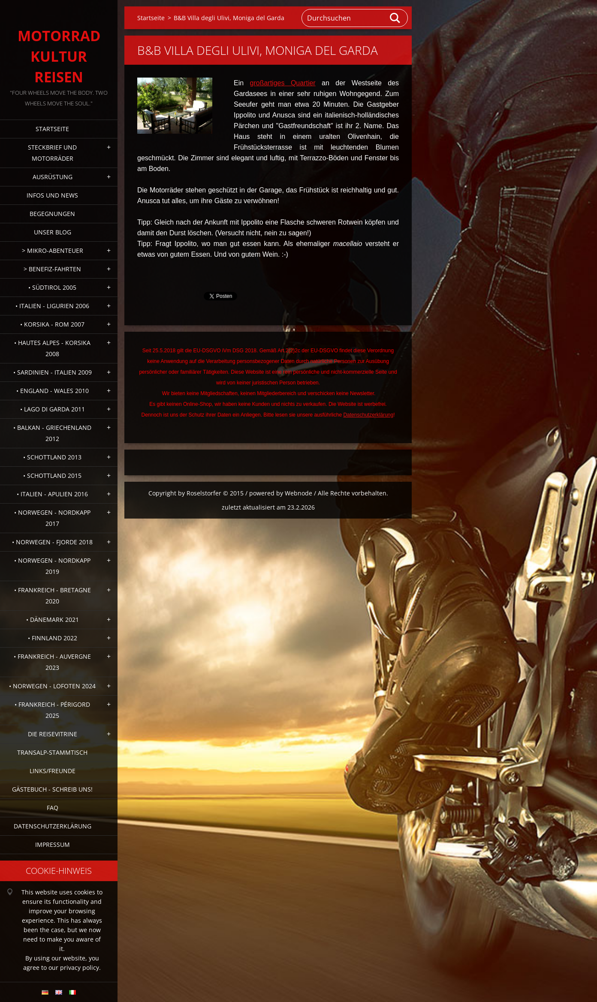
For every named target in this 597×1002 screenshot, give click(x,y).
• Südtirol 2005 (52, 287)
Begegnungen (52, 214)
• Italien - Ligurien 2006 (52, 306)
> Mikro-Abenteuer (52, 250)
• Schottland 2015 (52, 475)
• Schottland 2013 (52, 457)
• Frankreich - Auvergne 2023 (52, 662)
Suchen (395, 18)
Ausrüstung (52, 177)
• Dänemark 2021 (52, 619)
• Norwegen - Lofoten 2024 (52, 686)
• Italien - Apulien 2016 (52, 494)
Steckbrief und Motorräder (52, 152)
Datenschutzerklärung (52, 826)
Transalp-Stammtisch (52, 752)
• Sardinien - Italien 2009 (52, 372)
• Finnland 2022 (52, 638)
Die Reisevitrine (52, 734)
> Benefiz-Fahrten (52, 269)
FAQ (52, 808)
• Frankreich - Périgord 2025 (52, 710)
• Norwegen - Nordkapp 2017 (52, 518)
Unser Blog (52, 232)
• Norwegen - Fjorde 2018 (52, 542)
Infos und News (52, 195)
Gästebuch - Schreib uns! (52, 789)
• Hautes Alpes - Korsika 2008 (52, 348)
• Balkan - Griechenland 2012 (52, 433)
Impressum (52, 844)
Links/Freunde (52, 771)
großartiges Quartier (283, 83)
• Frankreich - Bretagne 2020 (52, 595)
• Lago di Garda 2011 (52, 409)
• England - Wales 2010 (52, 391)
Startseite (52, 129)
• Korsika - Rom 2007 (52, 324)
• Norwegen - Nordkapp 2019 (52, 566)
